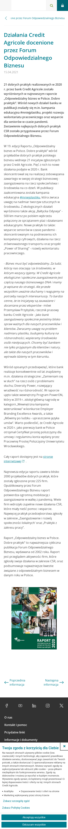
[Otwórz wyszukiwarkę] (51, 5)
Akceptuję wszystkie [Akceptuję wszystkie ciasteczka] (33, 817)
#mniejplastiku (30, 197)
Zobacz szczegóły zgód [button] (16, 801)
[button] (64, 746)
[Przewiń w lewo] (6, 18)
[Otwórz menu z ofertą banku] (5, 5)
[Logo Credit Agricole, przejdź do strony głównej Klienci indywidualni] (24, 6)
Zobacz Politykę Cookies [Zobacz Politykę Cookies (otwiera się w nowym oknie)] (16, 807)
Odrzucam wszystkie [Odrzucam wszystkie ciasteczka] (34, 824)
